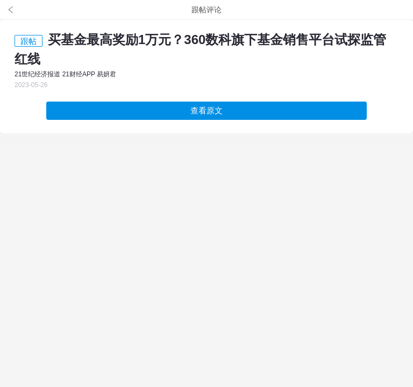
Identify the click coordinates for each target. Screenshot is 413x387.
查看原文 (206, 110)
